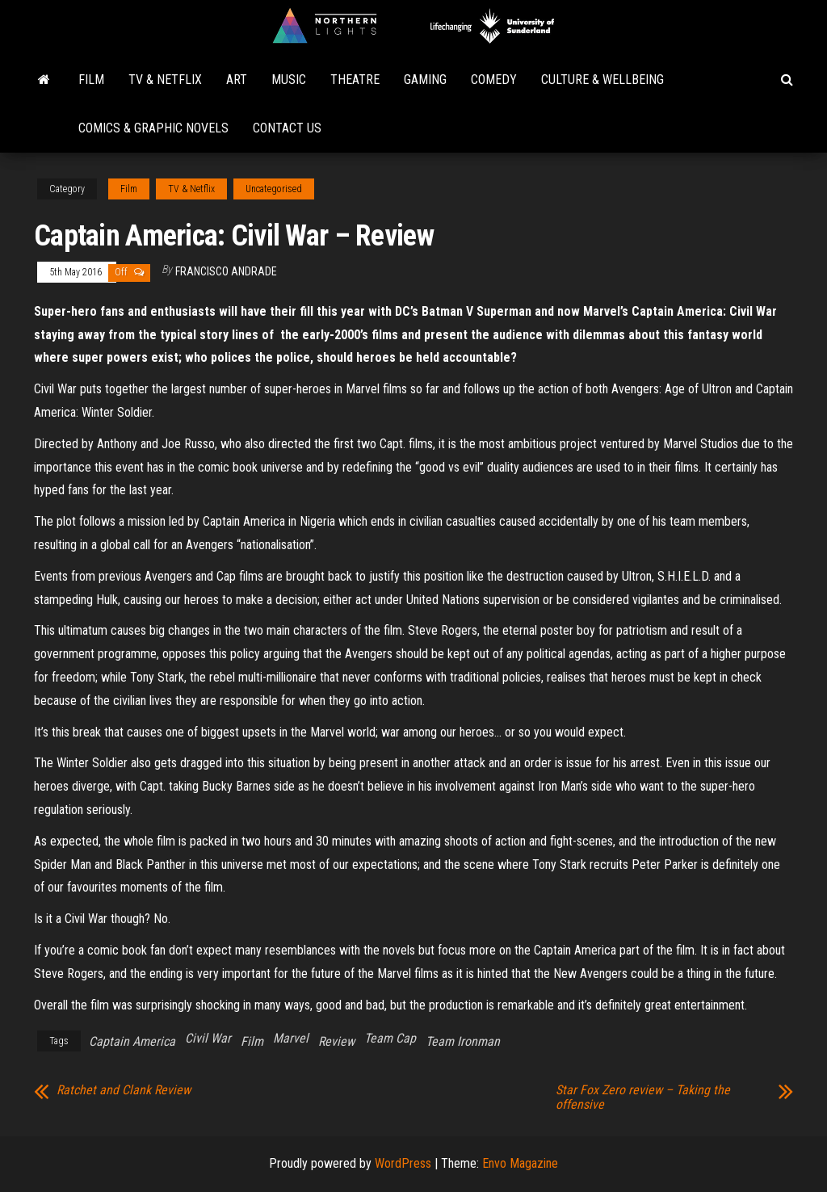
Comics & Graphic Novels (153, 128)
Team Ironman (463, 1041)
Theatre (355, 79)
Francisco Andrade (226, 271)
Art (236, 79)
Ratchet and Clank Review (124, 1090)
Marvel (291, 1038)
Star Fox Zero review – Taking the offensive (643, 1097)
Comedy (494, 79)
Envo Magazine (520, 1163)
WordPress (403, 1163)
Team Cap (390, 1038)
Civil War (208, 1038)
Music (288, 79)
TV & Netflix (165, 79)
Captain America (132, 1041)
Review (336, 1041)
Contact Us (287, 128)
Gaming (425, 79)
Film (91, 79)
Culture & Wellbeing (602, 79)
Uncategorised (274, 189)
